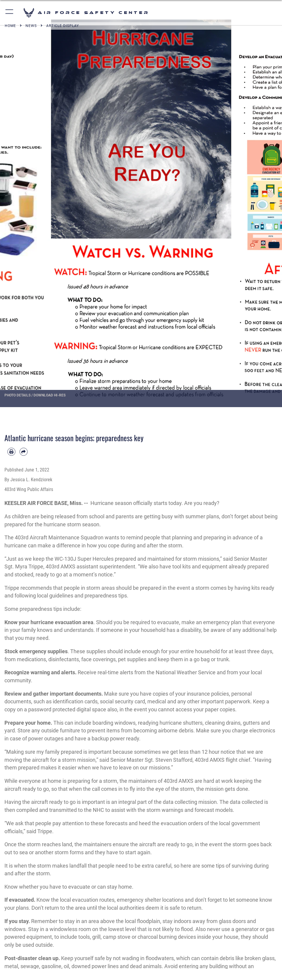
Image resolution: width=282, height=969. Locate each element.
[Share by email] (24, 452)
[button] (9, 12)
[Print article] (11, 452)
